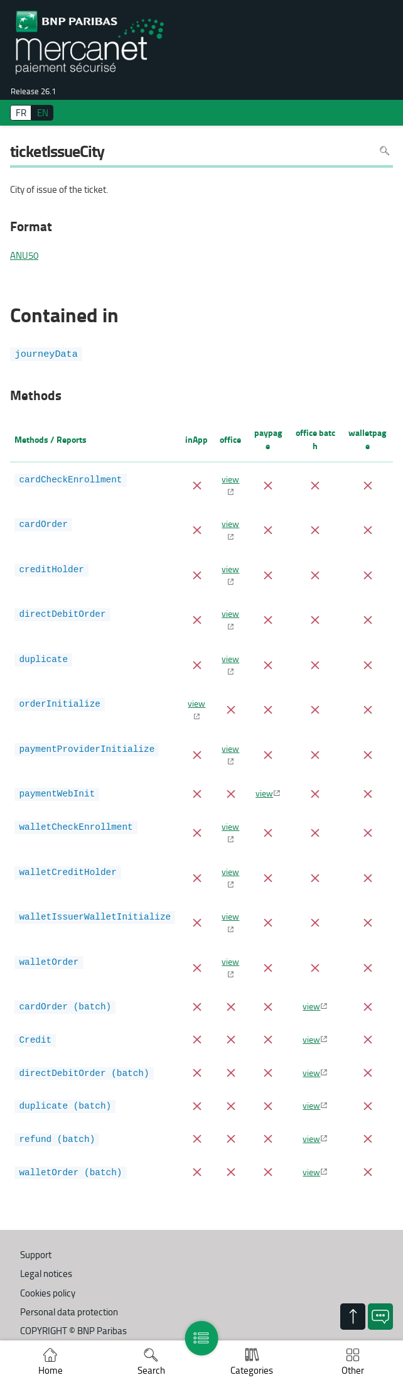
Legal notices (46, 1273)
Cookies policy (47, 1293)
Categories (251, 1370)
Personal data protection (69, 1311)
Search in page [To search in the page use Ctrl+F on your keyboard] (384, 151)
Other (352, 1370)
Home (50, 1370)
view (230, 478)
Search (151, 1370)
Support (35, 1254)
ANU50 (24, 256)
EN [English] (42, 112)
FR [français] (21, 112)
